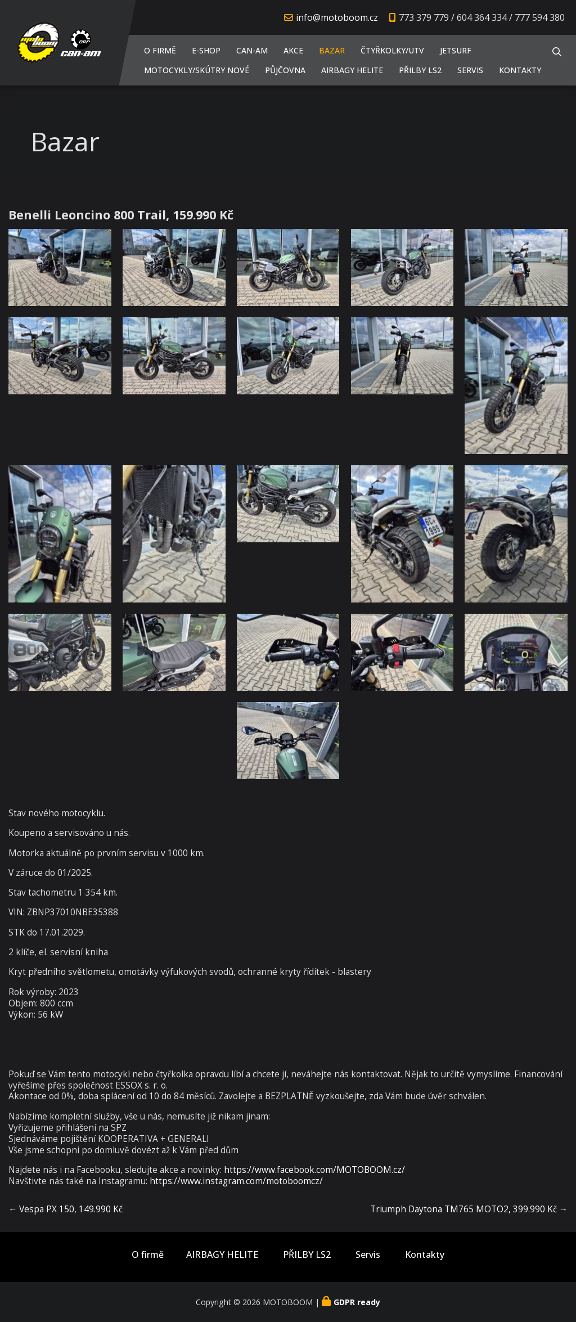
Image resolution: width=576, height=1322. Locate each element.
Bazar (332, 50)
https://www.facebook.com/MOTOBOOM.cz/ (314, 1170)
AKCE (293, 50)
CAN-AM (252, 50)
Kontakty (520, 70)
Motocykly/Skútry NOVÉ (196, 70)
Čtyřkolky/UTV (392, 50)
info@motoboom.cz (337, 17)
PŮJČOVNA (285, 70)
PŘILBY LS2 (420, 70)
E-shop (206, 50)
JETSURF (455, 50)
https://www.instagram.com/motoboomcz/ (236, 1181)
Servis (470, 70)
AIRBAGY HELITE (352, 70)
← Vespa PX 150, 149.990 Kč (65, 1209)
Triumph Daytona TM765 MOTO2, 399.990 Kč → (469, 1209)
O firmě (160, 50)
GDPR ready (357, 1302)
